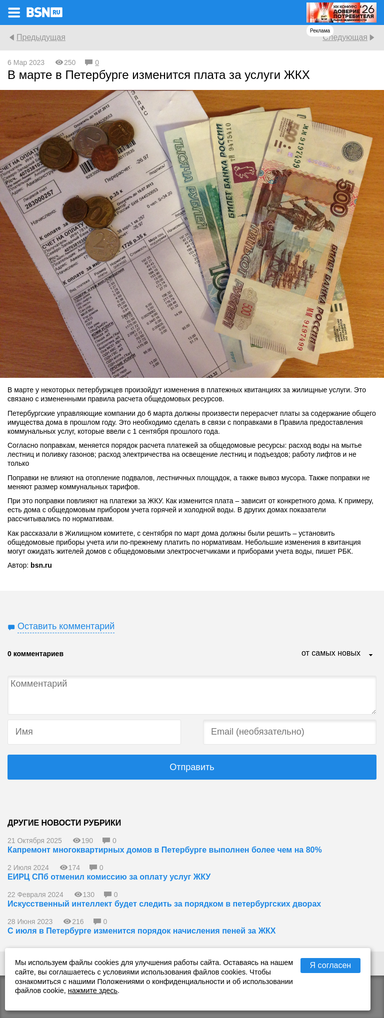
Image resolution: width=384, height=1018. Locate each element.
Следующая (345, 37)
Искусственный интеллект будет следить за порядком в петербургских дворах (164, 904)
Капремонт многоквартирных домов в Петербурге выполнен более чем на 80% (165, 850)
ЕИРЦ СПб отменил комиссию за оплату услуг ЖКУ (109, 877)
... (371, 655)
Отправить (192, 767)
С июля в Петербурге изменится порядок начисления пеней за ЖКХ (142, 931)
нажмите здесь (93, 991)
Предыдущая (41, 37)
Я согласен (331, 965)
